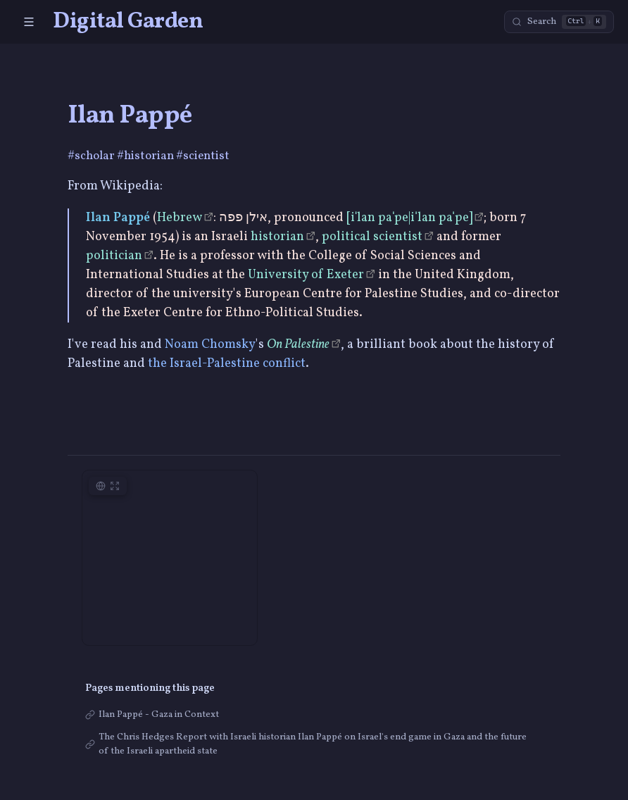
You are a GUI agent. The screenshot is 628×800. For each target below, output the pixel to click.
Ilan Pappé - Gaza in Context (159, 714)
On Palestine (298, 345)
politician (114, 256)
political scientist (372, 237)
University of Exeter (306, 275)
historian (277, 237)
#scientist (203, 156)
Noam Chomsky (210, 345)
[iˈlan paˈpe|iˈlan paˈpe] (409, 218)
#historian (146, 156)
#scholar (92, 156)
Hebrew (179, 218)
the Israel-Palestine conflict (227, 364)
